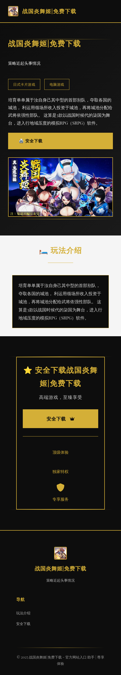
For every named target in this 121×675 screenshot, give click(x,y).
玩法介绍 (23, 612)
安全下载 (23, 623)
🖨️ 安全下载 (31, 140)
